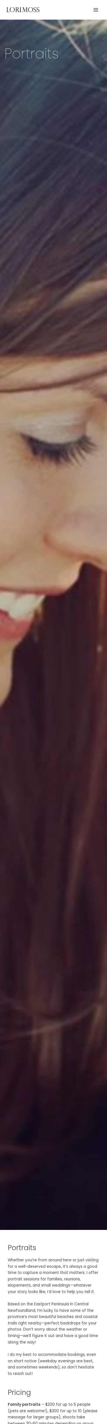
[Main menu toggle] (96, 9)
